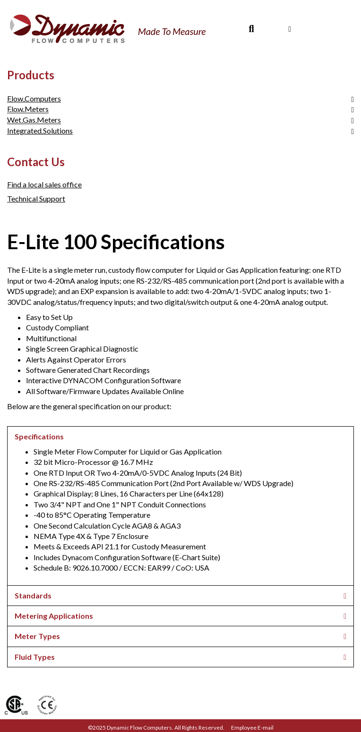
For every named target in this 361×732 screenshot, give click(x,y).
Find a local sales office (44, 184)
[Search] (251, 29)
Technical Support (36, 198)
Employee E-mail (252, 727)
